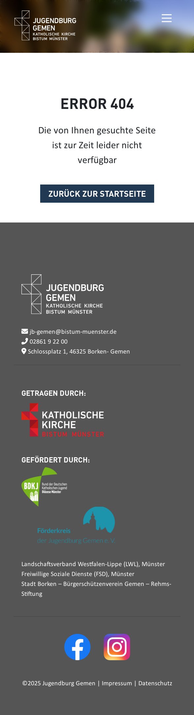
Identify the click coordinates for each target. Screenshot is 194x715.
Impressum (117, 683)
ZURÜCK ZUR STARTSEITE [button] (97, 193)
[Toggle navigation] (166, 18)
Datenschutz (155, 683)
